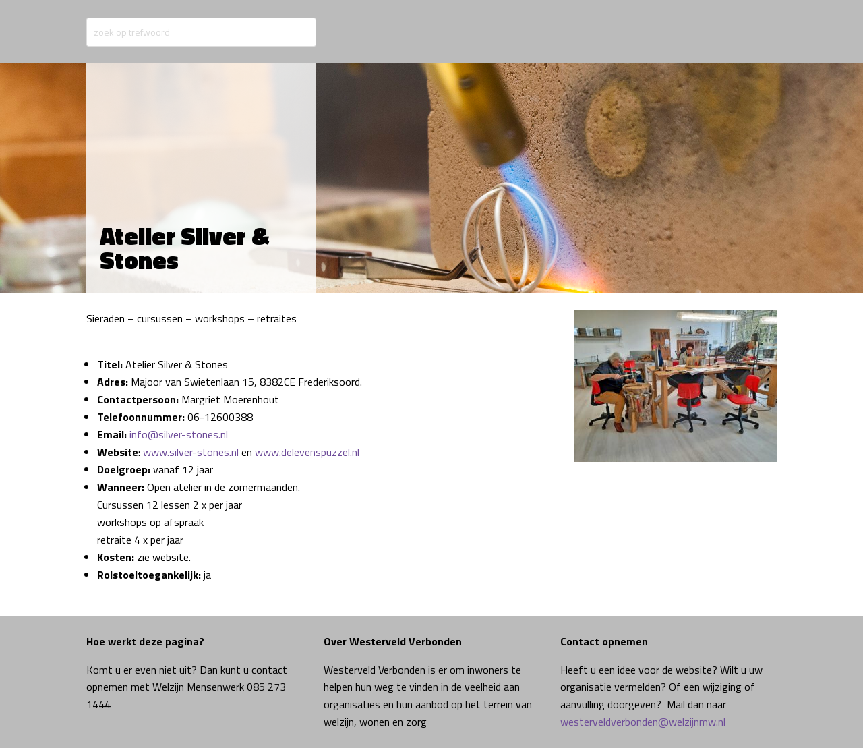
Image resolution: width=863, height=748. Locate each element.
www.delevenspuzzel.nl (307, 452)
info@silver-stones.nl (178, 434)
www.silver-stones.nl (191, 452)
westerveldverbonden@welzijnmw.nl (642, 722)
